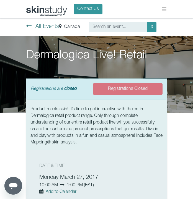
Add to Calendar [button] (61, 192)
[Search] (151, 27)
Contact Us (88, 9)
